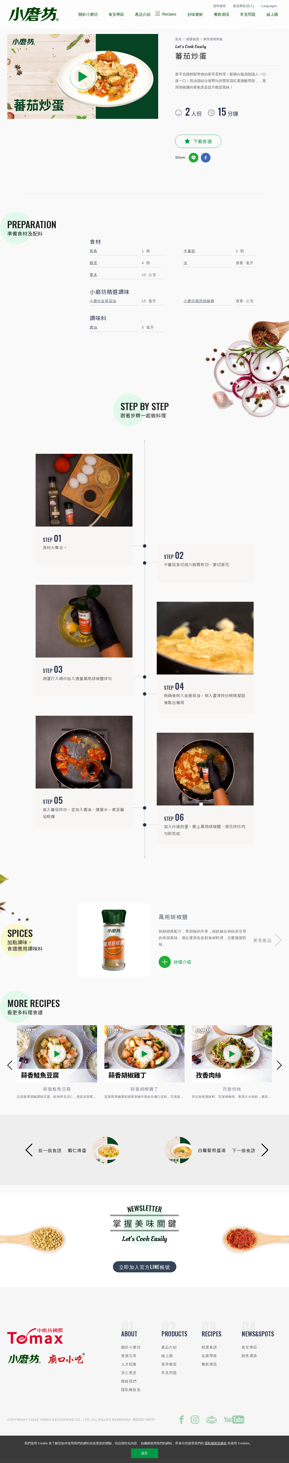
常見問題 (169, 1377)
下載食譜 (202, 146)
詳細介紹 (175, 967)
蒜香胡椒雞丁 (144, 1093)
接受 (144, 1453)
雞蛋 (93, 267)
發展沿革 (129, 1360)
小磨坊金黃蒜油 (103, 306)
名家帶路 (209, 1360)
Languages (269, 6)
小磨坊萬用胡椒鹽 (199, 306)
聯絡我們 (129, 1386)
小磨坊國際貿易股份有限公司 (33, 14)
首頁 (178, 44)
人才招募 (129, 1369)
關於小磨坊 (131, 1352)
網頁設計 (139, 1424)
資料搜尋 (219, 6)
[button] (267, 944)
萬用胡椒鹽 (173, 921)
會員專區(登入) (243, 6)
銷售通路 (249, 1360)
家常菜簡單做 (212, 44)
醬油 (93, 332)
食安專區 (249, 1352)
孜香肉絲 (232, 1093)
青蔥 (93, 255)
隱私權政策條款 (216, 1443)
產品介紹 (169, 1352)
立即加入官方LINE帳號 (144, 1271)
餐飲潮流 (209, 1369)
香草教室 (169, 1369)
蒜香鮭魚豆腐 (57, 1093)
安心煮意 (129, 1377)
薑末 (93, 279)
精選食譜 (192, 44)
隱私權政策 (131, 1394)
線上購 (167, 1360)
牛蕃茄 (189, 255)
